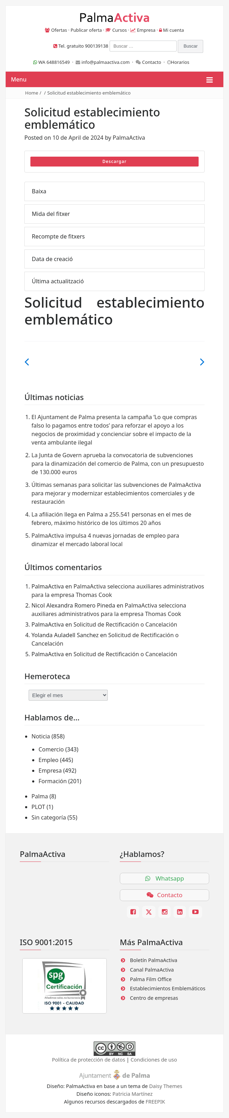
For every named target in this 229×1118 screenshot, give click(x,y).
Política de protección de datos (88, 1059)
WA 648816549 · (54, 62)
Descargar (114, 161)
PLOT (38, 807)
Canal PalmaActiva (152, 969)
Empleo (49, 760)
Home (31, 93)
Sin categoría (48, 817)
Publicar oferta (86, 30)
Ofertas (59, 30)
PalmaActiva (129, 137)
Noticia (40, 736)
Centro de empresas (154, 998)
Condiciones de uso (153, 1059)
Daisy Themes (165, 1086)
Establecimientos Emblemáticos (167, 988)
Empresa (146, 30)
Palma (39, 796)
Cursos (119, 30)
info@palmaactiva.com (105, 62)
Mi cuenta (173, 30)
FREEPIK (155, 1101)
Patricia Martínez (132, 1093)
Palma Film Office (151, 979)
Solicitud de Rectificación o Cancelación (125, 624)
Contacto (151, 62)
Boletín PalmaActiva (153, 960)
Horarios (180, 62)
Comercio (51, 749)
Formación (53, 781)
